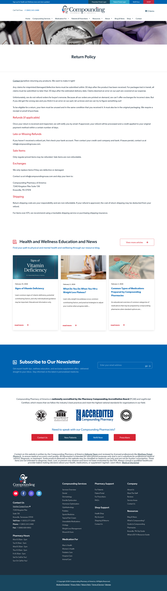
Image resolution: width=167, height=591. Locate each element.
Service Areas (132, 500)
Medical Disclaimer (130, 462)
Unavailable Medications (71, 522)
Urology (65, 525)
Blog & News (119, 18)
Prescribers (125, 437)
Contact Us (18, 80)
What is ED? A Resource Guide (138, 535)
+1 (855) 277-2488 (27, 521)
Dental (64, 493)
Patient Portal (99, 493)
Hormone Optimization (70, 504)
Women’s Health (68, 549)
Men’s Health (67, 545)
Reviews (130, 497)
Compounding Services (43, 18)
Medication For (62, 18)
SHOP (149, 2)
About (108, 18)
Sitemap (108, 585)
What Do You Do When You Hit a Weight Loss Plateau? (80, 291)
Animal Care (66, 559)
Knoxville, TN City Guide (136, 531)
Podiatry (65, 511)
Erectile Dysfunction (69, 500)
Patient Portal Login (119, 2)
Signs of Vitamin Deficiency (29, 288)
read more (22, 325)
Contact (139, 18)
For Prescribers (100, 497)
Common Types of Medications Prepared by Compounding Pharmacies (127, 292)
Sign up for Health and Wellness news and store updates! (31, 2)
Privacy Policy (75, 585)
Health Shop (99, 514)
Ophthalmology (68, 507)
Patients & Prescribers (80, 18)
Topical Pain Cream (69, 518)
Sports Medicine (68, 514)
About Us (130, 490)
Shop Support (102, 507)
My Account (99, 517)
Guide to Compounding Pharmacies (136, 526)
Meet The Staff (132, 493)
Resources (98, 18)
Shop (130, 18)
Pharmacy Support (104, 483)
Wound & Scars (68, 532)
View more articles (137, 242)
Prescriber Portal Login (99, 2)
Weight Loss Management (71, 529)
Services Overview (69, 490)
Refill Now (136, 2)
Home (27, 18)
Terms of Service (98, 585)
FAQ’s (97, 500)
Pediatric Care (67, 552)
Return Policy (86, 585)
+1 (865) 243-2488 (31, 10)
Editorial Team (91, 454)
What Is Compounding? (136, 521)
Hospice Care (67, 556)
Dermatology (67, 497)
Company (132, 483)
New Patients (70, 437)
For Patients (99, 490)
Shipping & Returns (102, 521)
